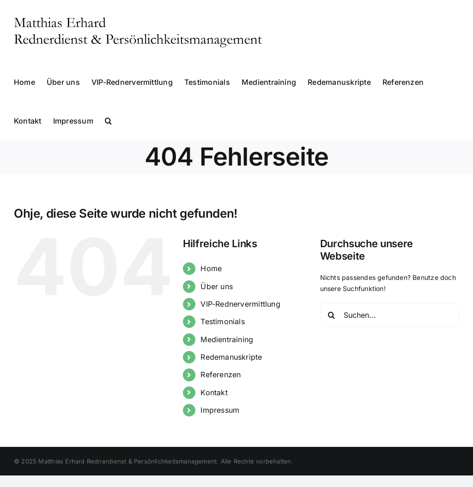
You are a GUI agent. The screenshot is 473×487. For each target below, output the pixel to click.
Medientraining (226, 339)
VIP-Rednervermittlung (240, 304)
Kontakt (213, 392)
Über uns (216, 286)
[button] (108, 120)
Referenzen (220, 374)
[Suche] (331, 315)
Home (211, 268)
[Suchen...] (389, 315)
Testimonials (222, 321)
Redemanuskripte (231, 357)
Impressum (219, 410)
